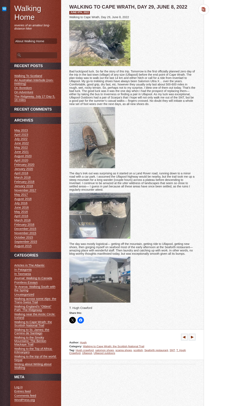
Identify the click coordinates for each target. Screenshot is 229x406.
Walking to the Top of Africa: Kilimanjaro (33, 350)
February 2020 (24, 164)
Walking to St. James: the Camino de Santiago (31, 331)
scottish (138, 350)
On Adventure (23, 92)
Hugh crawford (85, 350)
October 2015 (23, 237)
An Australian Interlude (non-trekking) (34, 81)
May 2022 (21, 147)
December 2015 (25, 228)
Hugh (83, 342)
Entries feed (22, 391)
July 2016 (21, 203)
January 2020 (23, 168)
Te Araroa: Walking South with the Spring (34, 288)
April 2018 (21, 173)
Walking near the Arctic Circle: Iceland (34, 315)
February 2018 (24, 181)
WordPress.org (24, 400)
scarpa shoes (123, 350)
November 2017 (25, 190)
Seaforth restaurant (156, 350)
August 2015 (23, 246)
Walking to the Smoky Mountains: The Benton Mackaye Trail (30, 341)
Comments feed (25, 395)
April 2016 (21, 216)
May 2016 (21, 211)
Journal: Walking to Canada (33, 278)
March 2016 (22, 220)
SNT (172, 350)
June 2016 (21, 207)
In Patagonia (23, 269)
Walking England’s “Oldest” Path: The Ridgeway (32, 308)
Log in (18, 387)
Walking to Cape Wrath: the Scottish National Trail (113, 346)
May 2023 (21, 130)
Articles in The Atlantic (29, 265)
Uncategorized (24, 294)
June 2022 (21, 143)
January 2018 (23, 186)
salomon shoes (104, 350)
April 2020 (21, 160)
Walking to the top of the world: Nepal (35, 358)
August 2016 (23, 198)
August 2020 (23, 156)
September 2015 (25, 241)
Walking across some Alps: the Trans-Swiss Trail (35, 300)
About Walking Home (29, 41)
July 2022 (21, 138)
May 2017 (21, 194)
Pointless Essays (26, 282)
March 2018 (22, 177)
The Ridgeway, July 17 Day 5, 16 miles (34, 98)
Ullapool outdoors (104, 353)
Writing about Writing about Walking (33, 365)
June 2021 (21, 151)
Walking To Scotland (28, 75)
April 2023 (21, 134)
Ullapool (87, 353)
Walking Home (27, 12)
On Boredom (23, 88)
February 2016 (24, 224)
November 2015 (25, 233)
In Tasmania (22, 273)
